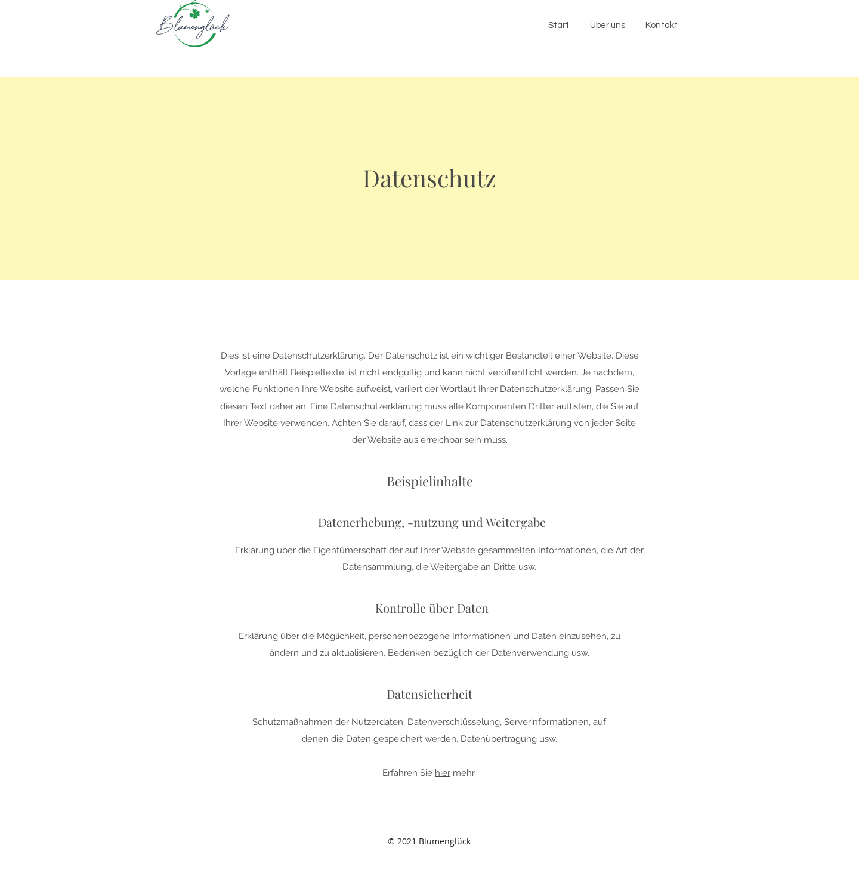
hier (442, 772)
